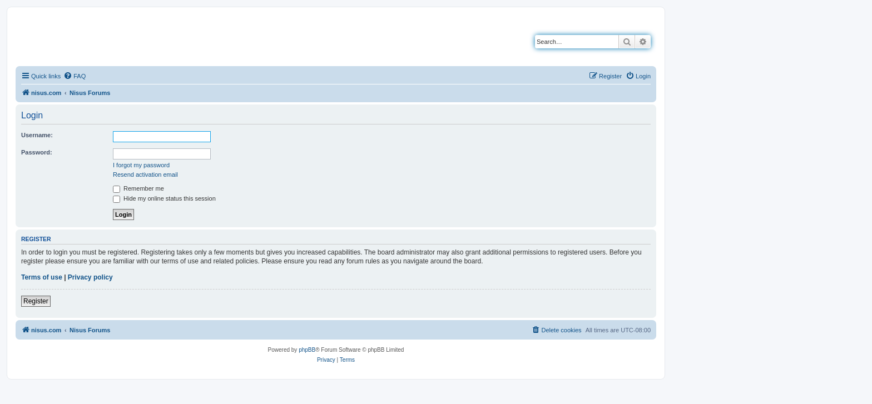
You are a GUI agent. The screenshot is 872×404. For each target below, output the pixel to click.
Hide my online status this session (164, 198)
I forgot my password (141, 165)
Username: (37, 135)
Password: (36, 152)
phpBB (307, 350)
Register (35, 301)
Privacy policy (90, 277)
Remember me (138, 188)
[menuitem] (74, 76)
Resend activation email (145, 174)
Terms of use (41, 277)
